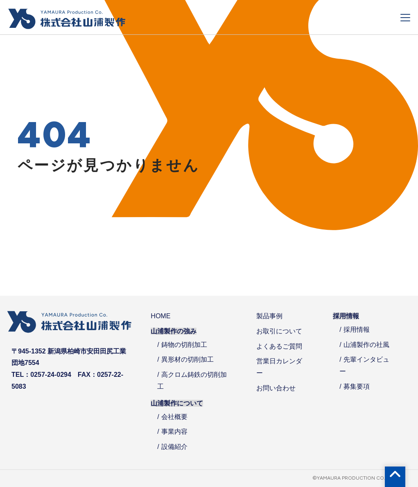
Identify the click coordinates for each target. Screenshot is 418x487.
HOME (160, 316)
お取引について (279, 331)
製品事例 (269, 316)
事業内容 (174, 431)
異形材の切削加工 (187, 359)
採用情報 (356, 329)
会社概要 (174, 416)
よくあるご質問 (279, 346)
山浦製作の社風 (366, 344)
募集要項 (356, 386)
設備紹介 (174, 446)
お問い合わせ (276, 388)
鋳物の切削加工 (184, 344)
